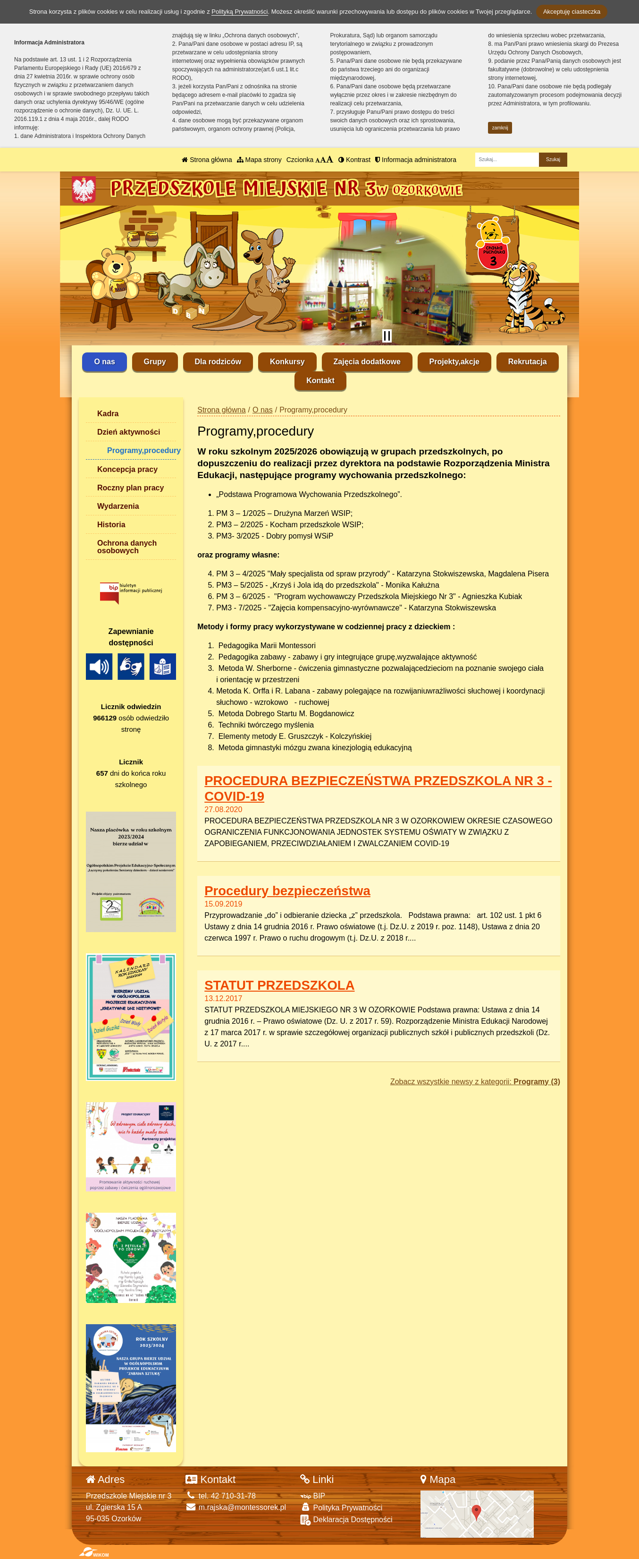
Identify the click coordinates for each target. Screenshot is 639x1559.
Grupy (155, 362)
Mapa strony (259, 159)
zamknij (500, 127)
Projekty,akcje (454, 362)
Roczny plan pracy (130, 488)
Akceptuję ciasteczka (571, 11)
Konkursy (287, 362)
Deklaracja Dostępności (346, 1520)
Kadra (107, 414)
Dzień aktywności (128, 432)
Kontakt (320, 381)
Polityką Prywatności (239, 11)
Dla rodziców (218, 362)
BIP (312, 1496)
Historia (111, 525)
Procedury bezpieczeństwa (287, 890)
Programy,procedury (141, 450)
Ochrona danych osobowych (127, 547)
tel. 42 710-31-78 (220, 1496)
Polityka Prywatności (341, 1507)
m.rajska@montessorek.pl (235, 1507)
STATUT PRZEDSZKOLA (279, 985)
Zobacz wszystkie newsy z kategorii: (475, 1082)
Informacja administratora (415, 159)
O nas (104, 362)
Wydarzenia (118, 506)
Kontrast (354, 159)
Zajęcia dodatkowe (367, 362)
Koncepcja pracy (127, 469)
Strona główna (207, 159)
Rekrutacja (527, 362)
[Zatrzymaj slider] (387, 336)
